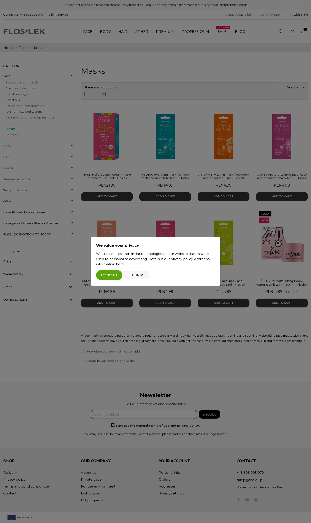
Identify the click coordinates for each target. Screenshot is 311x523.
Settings (135, 275)
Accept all (109, 275)
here (120, 264)
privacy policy (182, 259)
